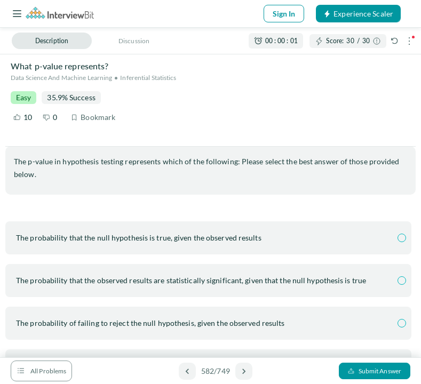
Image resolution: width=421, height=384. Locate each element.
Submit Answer (374, 371)
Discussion (133, 41)
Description (51, 41)
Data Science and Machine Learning (61, 78)
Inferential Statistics (148, 78)
